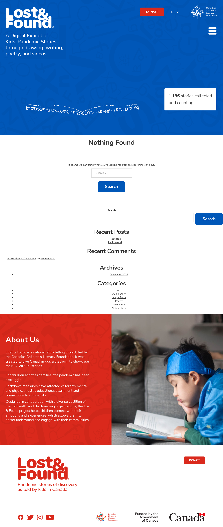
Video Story (119, 308)
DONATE (152, 12)
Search (111, 210)
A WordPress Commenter (21, 258)
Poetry (119, 301)
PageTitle (115, 238)
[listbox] (174, 12)
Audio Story (119, 294)
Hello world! (115, 242)
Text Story (119, 304)
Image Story (119, 297)
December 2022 (119, 274)
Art (119, 290)
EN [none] (171, 12)
